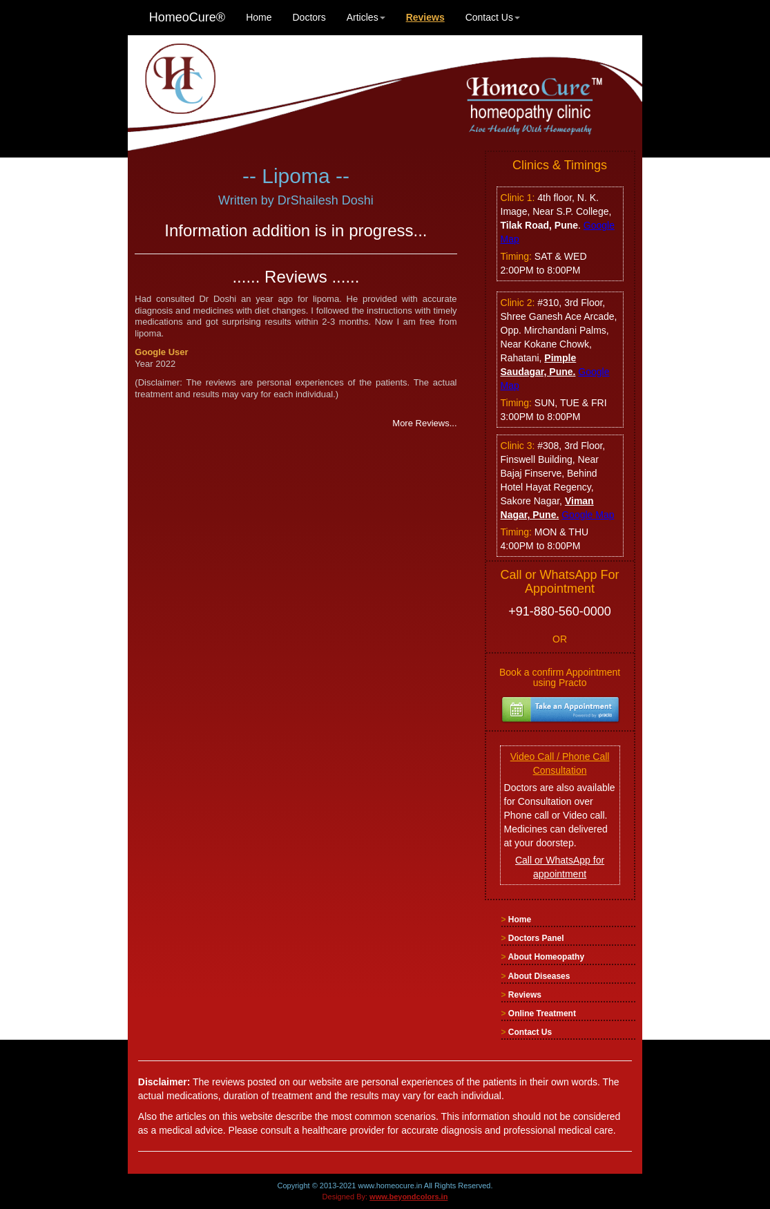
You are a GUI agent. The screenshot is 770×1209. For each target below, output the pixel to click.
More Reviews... (424, 423)
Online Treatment (542, 1013)
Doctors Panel (536, 938)
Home (258, 17)
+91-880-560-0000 (559, 611)
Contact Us (492, 17)
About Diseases (539, 976)
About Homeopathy (546, 957)
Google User (161, 352)
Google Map (587, 514)
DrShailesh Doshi (326, 200)
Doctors (309, 17)
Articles (366, 17)
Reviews (524, 995)
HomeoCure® (187, 17)
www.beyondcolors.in (408, 1196)
